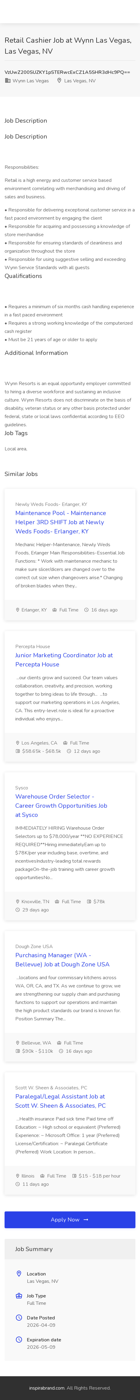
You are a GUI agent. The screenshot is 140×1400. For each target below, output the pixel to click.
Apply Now (70, 1219)
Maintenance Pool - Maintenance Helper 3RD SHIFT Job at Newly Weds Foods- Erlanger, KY (60, 522)
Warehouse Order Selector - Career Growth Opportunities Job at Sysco (61, 805)
